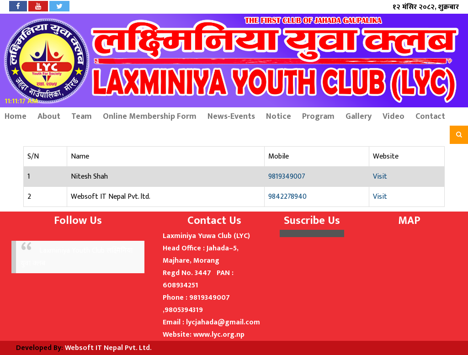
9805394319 (184, 310)
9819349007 (286, 176)
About (48, 116)
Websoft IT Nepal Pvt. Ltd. (108, 348)
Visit (380, 176)
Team (81, 116)
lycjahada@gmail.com (223, 322)
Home (16, 116)
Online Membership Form (150, 116)
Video (393, 116)
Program (318, 116)
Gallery (359, 116)
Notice (278, 116)
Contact (430, 116)
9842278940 (287, 197)
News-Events (231, 116)
